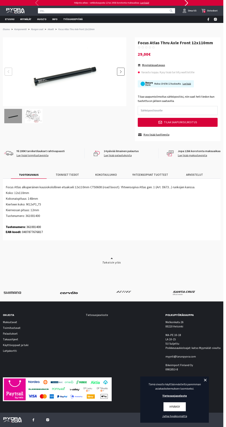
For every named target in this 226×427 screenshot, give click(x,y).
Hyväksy (174, 407)
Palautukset (10, 334)
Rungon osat (37, 29)
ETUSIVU (9, 19)
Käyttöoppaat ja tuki (15, 345)
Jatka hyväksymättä (174, 416)
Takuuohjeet (10, 339)
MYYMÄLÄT (25, 19)
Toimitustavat (12, 328)
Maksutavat (10, 322)
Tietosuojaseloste (97, 315)
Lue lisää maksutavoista (192, 155)
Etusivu (6, 29)
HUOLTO (41, 19)
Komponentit (20, 29)
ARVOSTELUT (194, 175)
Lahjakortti (10, 351)
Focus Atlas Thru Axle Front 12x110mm (76, 29)
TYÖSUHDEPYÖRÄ (73, 19)
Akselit (51, 29)
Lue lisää (187, 83)
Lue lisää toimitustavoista (32, 155)
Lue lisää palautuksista (118, 155)
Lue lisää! (144, 2)
